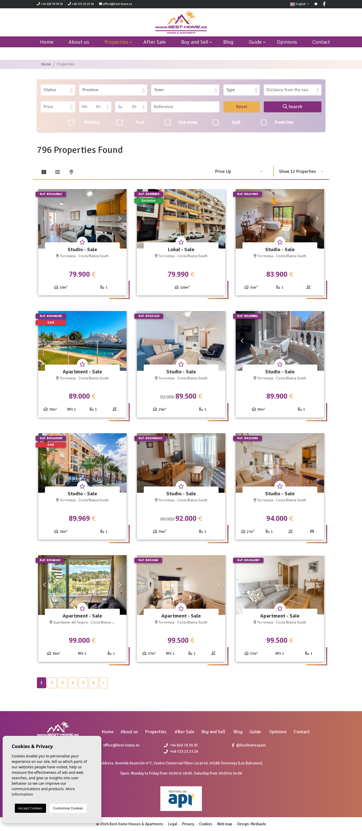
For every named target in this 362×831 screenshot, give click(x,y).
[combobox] (58, 90)
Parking (84, 122)
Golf (226, 122)
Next (120, 219)
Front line (277, 122)
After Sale (154, 42)
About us (79, 42)
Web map (224, 824)
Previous (44, 219)
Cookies (205, 824)
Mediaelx (258, 824)
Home (46, 64)
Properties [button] (116, 42)
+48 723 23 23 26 (81, 4)
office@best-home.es (117, 4)
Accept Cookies (30, 808)
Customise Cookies (68, 808)
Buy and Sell (194, 42)
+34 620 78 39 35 (50, 4)
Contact (321, 42)
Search (292, 106)
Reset (241, 106)
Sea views (181, 122)
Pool (130, 122)
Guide (255, 42)
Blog (228, 42)
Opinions (287, 42)
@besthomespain (249, 745)
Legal (172, 824)
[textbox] (59, 90)
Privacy (188, 824)
